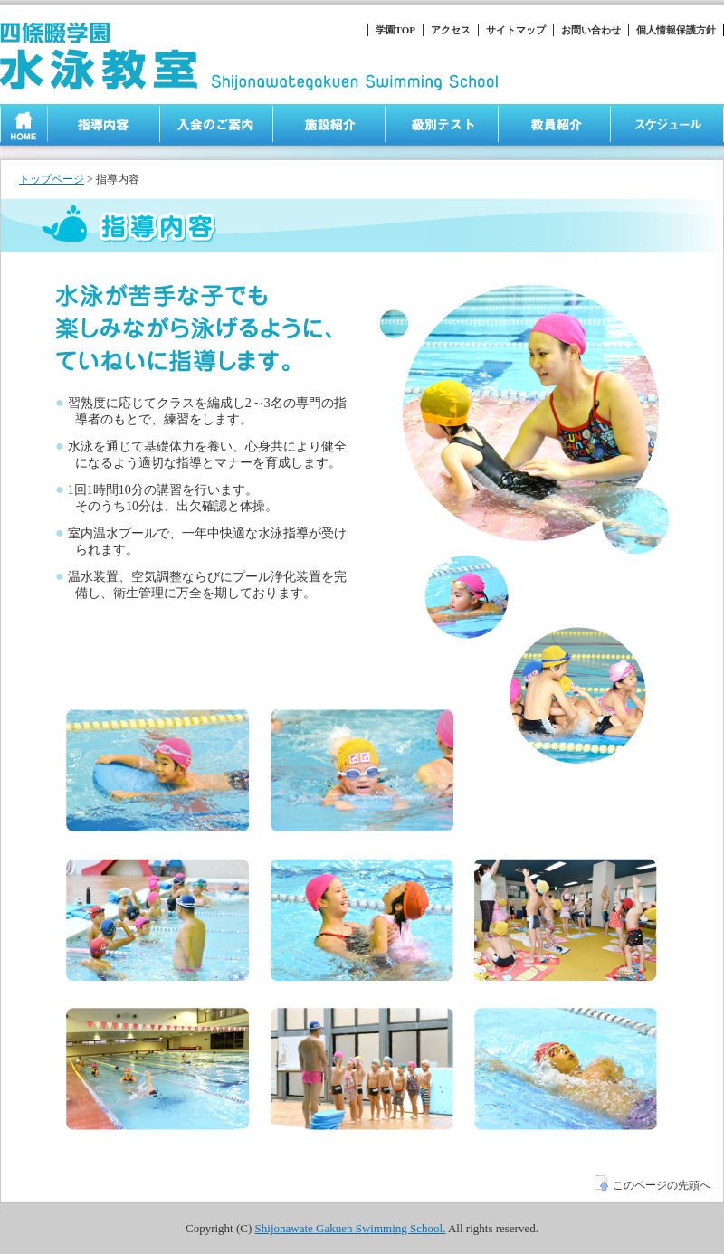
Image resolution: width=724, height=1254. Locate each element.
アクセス (451, 29)
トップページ (51, 179)
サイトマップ (516, 29)
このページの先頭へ (652, 1185)
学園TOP (395, 29)
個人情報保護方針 (676, 29)
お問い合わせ (591, 29)
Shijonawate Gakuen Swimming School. (350, 1228)
